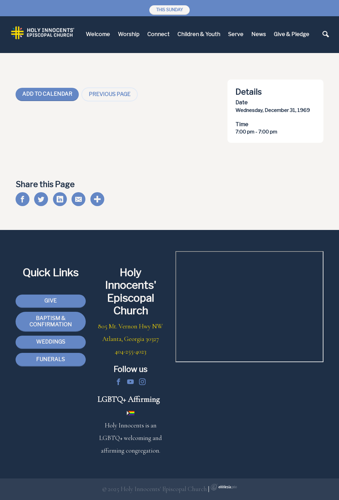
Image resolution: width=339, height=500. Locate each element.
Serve (235, 34)
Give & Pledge (291, 34)
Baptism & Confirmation (50, 321)
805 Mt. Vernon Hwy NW (130, 326)
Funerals (50, 359)
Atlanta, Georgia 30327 (130, 339)
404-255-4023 (130, 352)
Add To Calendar (47, 94)
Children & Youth (198, 34)
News (258, 34)
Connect (158, 34)
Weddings (50, 342)
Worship (128, 34)
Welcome (98, 34)
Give (50, 301)
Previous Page (109, 94)
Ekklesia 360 (224, 487)
